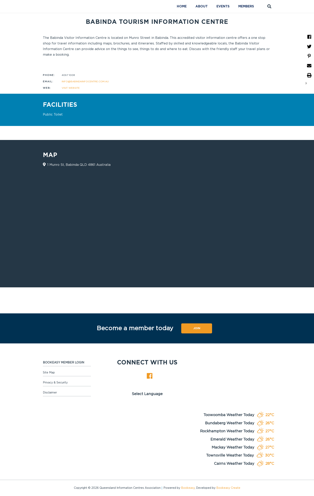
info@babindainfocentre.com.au (85, 81)
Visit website (71, 88)
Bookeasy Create (228, 488)
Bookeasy (188, 488)
